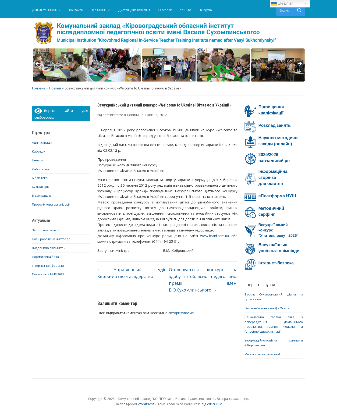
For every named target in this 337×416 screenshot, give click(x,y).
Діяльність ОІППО (44, 10)
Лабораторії (41, 169)
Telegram (206, 10)
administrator (113, 115)
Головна (39, 88)
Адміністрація (42, 142)
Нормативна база (45, 257)
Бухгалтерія (41, 187)
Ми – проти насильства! (262, 354)
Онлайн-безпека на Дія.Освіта (267, 308)
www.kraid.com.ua (214, 235)
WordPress (146, 404)
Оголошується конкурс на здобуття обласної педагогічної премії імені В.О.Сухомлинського (203, 279)
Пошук (299, 10)
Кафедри (38, 151)
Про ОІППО (98, 10)
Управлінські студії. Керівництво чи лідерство (131, 273)
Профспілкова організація (51, 204)
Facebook (165, 10)
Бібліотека (40, 178)
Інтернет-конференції (48, 265)
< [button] (37, 64)
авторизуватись (181, 312)
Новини (55, 88)
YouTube (186, 10)
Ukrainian (282, 4)
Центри (37, 160)
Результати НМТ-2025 (48, 274)
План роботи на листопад (51, 239)
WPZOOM (214, 404)
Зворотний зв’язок (46, 230)
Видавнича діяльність (48, 248)
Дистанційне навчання (134, 10)
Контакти (76, 10)
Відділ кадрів (41, 195)
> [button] (299, 64)
